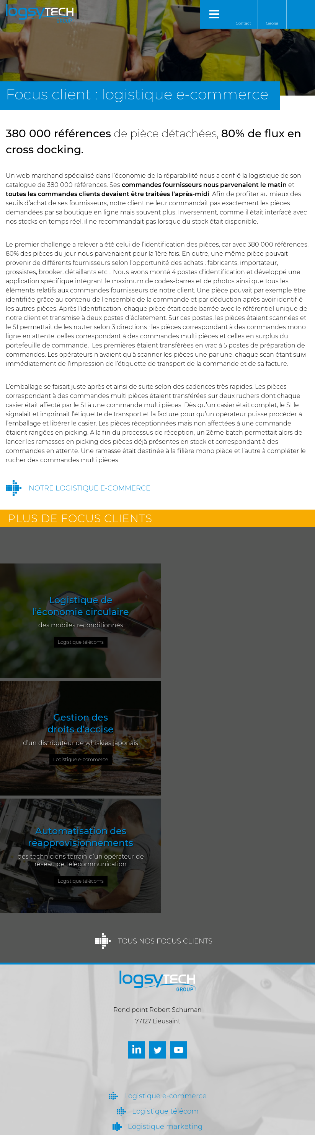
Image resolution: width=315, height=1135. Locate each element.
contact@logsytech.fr (156, 1114)
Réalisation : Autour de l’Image (180, 1127)
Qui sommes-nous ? (165, 1023)
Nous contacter (145, 1077)
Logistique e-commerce (165, 977)
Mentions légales (117, 1127)
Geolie (272, 23)
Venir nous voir (144, 1095)
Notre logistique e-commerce (89, 488)
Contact (243, 23)
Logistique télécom (165, 993)
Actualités (165, 1038)
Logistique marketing (165, 1008)
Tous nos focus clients (165, 822)
